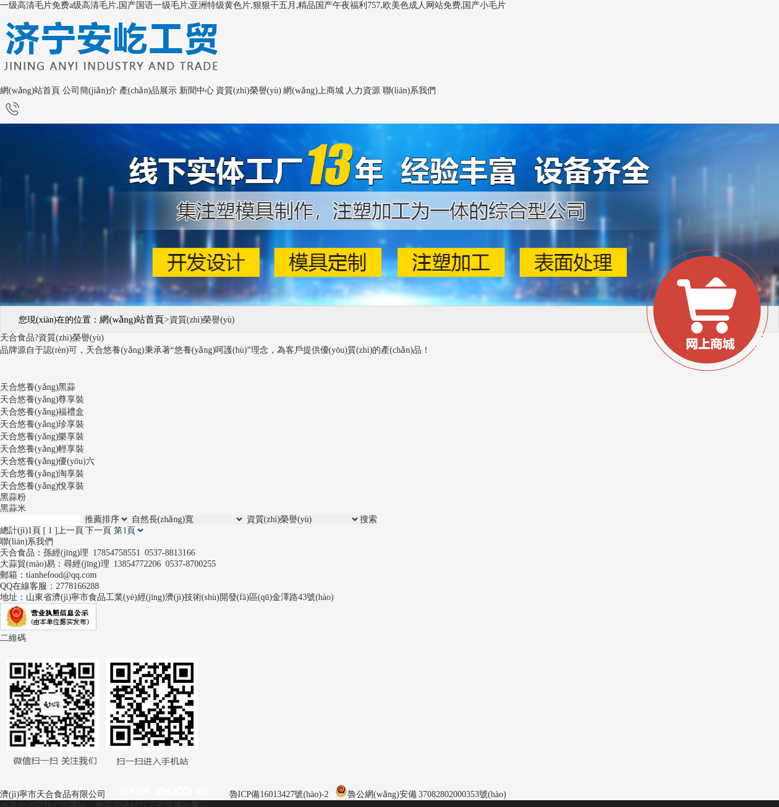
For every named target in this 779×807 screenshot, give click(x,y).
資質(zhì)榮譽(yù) (248, 90)
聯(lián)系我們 (409, 90)
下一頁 (98, 530)
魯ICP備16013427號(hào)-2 (279, 794)
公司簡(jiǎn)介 (89, 90)
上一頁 (70, 530)
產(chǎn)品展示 (148, 90)
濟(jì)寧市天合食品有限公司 (53, 794)
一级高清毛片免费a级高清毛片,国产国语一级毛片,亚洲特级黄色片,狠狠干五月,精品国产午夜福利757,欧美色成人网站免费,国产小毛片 (253, 5)
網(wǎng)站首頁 (30, 90)
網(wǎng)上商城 (313, 90)
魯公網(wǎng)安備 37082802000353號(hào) (426, 794)
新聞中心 (196, 90)
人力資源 (363, 90)
